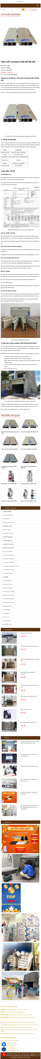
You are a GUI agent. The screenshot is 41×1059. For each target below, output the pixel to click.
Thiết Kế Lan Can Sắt (8, 544)
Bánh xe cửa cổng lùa (8, 595)
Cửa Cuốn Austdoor (10, 14)
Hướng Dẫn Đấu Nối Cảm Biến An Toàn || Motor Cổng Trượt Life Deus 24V (18, 1033)
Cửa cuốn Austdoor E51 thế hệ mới (29, 431)
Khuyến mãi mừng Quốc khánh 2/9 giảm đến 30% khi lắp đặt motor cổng (17, 1022)
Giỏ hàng (34, 10)
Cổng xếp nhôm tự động (26, 633)
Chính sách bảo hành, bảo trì (8, 1043)
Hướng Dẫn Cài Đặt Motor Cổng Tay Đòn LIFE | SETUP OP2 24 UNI (16, 1027)
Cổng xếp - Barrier (7, 526)
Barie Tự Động (6, 529)
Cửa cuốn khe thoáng (8, 555)
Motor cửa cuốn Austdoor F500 (9, 483)
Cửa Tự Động (6, 620)
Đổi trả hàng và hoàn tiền (7, 1045)
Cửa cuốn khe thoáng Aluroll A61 (29, 449)
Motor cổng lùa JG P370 (26, 709)
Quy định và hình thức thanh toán (10, 1040)
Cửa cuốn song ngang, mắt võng (10, 566)
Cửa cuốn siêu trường (8, 569)
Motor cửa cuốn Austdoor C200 (28, 483)
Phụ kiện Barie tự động (8, 602)
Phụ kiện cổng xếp (7, 588)
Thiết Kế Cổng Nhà (7, 537)
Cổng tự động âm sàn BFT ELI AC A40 (29, 646)
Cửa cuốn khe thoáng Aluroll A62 (9, 449)
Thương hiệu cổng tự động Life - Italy (29, 766)
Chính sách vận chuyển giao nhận (10, 1050)
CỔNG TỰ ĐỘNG (6, 511)
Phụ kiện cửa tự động (8, 598)
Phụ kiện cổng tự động (8, 591)
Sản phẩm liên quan (10, 415)
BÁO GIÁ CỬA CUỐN (7, 548)
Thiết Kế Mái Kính (7, 540)
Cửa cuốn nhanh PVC (8, 562)
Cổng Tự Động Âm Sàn (8, 522)
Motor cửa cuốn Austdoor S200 (28, 501)
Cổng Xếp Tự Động (7, 533)
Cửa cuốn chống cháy (8, 558)
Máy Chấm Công (6, 606)
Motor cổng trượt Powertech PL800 (28, 696)
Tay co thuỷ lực (6, 609)
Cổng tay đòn (6, 518)
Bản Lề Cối (5, 617)
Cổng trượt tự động (7, 515)
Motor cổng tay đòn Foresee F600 (28, 722)
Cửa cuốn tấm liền (7, 551)
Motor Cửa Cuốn (6, 580)
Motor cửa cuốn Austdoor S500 (9, 501)
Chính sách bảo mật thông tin (8, 1048)
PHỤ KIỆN (5, 577)
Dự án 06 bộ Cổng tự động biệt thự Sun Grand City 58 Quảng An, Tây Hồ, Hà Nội (19, 1024)
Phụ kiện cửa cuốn (7, 584)
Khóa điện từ (6, 613)
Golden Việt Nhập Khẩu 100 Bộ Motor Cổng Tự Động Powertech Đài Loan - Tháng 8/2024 (29, 807)
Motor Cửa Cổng (6, 624)
